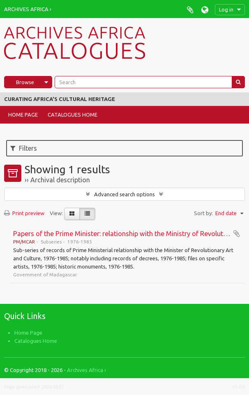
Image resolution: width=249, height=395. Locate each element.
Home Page (23, 114)
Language (204, 9)
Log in (226, 9)
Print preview (24, 213)
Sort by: (203, 213)
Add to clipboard (237, 234)
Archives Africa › (27, 9)
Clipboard (190, 9)
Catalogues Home (72, 114)
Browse (25, 82)
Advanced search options (124, 194)
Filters (23, 148)
